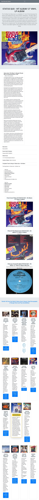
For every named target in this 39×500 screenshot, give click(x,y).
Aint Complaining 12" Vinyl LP (6, 348)
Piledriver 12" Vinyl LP (33, 481)
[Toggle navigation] (24, 1)
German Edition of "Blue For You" (24, 351)
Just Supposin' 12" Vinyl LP (6, 495)
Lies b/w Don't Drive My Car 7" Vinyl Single (15, 480)
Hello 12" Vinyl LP (24, 389)
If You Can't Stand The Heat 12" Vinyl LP (6, 433)
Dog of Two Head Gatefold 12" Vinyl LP (33, 351)
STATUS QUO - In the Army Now (16, 415)
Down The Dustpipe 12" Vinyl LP (15, 394)
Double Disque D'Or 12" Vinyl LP (5, 396)
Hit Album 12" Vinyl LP (33, 390)
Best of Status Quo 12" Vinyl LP (15, 339)
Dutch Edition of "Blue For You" (24, 345)
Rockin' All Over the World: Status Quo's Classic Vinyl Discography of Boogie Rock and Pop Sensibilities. (19, 302)
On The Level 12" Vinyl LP (24, 481)
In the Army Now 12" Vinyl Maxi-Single (27, 439)
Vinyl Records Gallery (6, 1)
